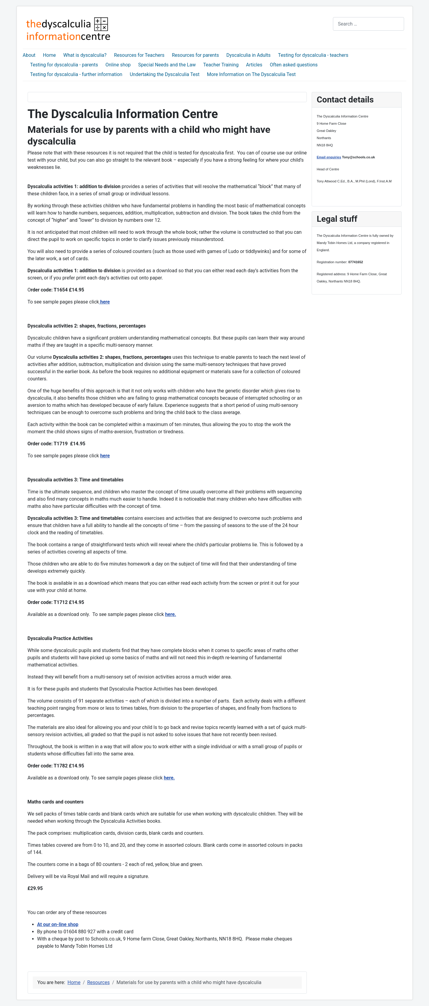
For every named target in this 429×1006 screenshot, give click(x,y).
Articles (254, 65)
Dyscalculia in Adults (248, 55)
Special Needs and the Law (167, 65)
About (29, 55)
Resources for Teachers (139, 55)
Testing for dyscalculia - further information (76, 74)
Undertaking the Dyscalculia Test (164, 74)
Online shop (118, 65)
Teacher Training (221, 65)
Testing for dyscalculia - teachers (313, 55)
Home (49, 55)
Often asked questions (294, 65)
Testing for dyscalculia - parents (64, 65)
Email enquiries (329, 157)
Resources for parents (195, 55)
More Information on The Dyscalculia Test (251, 74)
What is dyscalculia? (85, 55)
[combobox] (368, 24)
